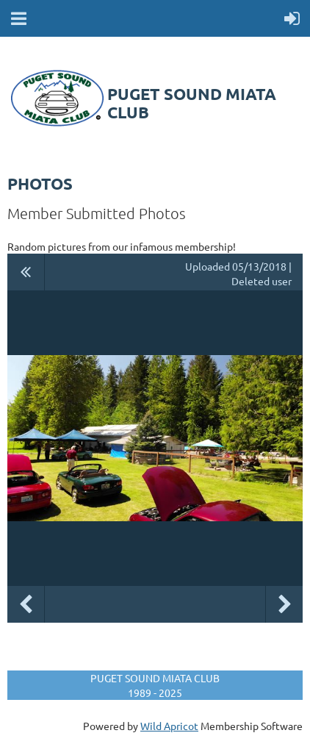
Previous (25, 604)
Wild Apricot (169, 725)
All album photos (26, 272)
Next (284, 604)
